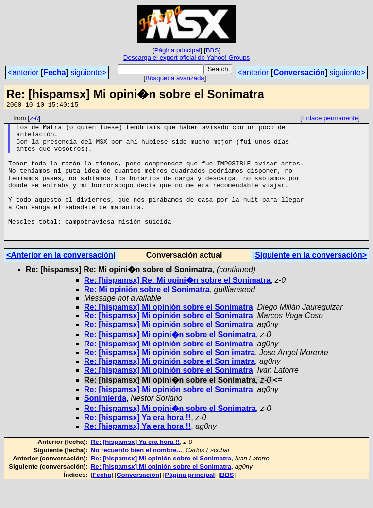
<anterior (23, 72)
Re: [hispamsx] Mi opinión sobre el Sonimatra (168, 332)
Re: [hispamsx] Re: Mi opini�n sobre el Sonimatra (177, 305)
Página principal (177, 50)
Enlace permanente (330, 119)
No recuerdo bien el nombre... (136, 474)
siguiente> (88, 72)
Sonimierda (105, 423)
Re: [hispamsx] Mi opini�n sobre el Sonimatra (170, 359)
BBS (212, 50)
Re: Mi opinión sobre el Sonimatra (147, 314)
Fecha (54, 72)
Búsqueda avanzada (174, 78)
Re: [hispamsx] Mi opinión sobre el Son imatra (169, 377)
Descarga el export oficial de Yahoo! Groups (186, 57)
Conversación (299, 72)
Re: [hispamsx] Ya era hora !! (137, 442)
